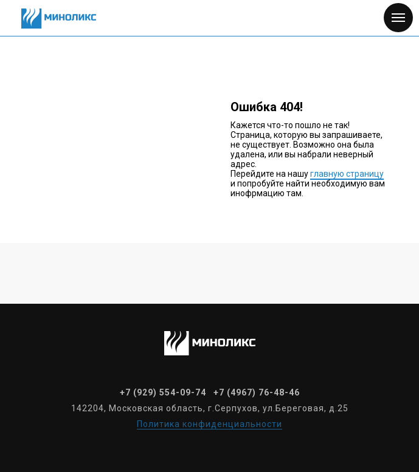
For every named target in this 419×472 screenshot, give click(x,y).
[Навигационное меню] (398, 17)
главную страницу (347, 174)
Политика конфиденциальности (209, 424)
